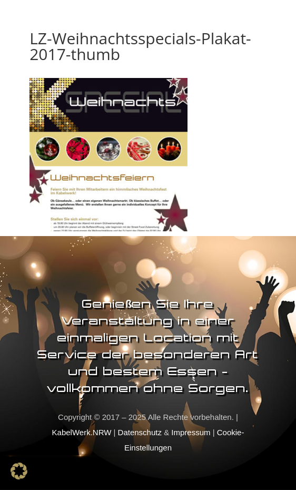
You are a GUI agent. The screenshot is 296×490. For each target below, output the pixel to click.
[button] (19, 471)
